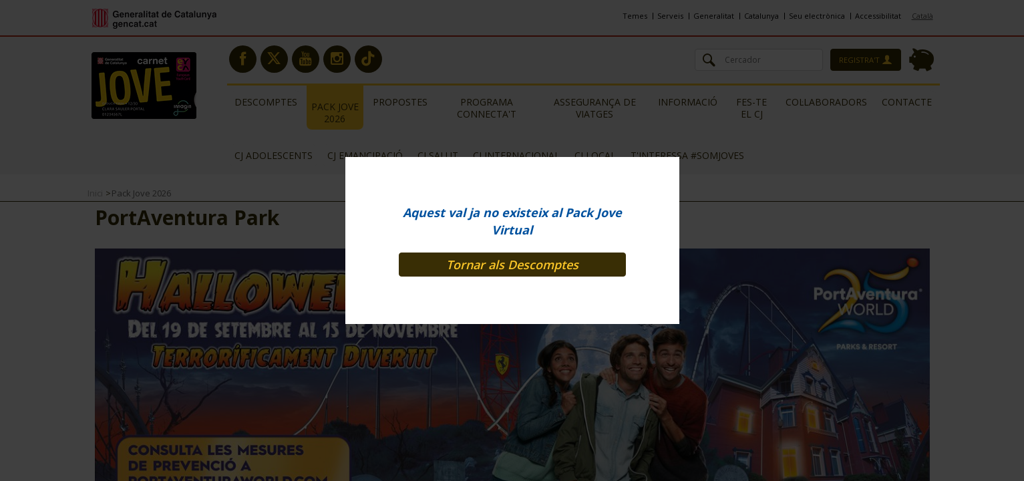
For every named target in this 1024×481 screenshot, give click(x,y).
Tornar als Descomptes (512, 265)
